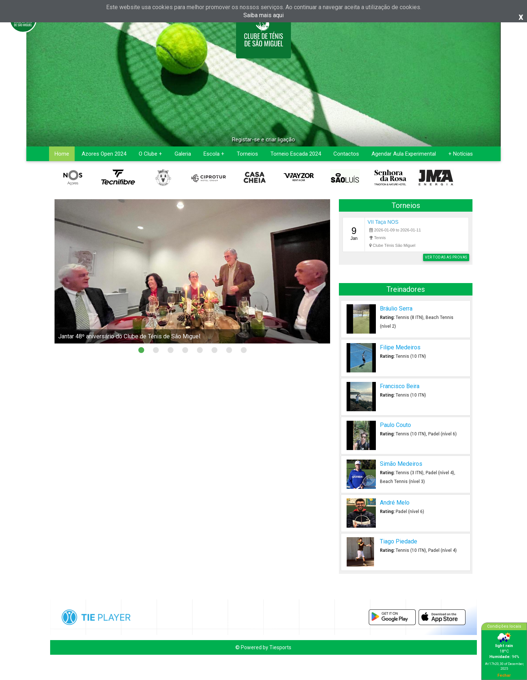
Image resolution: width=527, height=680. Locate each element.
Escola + (213, 154)
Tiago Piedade (398, 541)
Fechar (504, 675)
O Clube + (150, 154)
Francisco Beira (399, 386)
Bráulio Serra (396, 308)
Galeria (183, 154)
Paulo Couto (395, 424)
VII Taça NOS (383, 222)
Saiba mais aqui (263, 15)
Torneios (247, 154)
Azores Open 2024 (104, 154)
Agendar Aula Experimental (403, 154)
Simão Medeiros (401, 463)
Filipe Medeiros (400, 347)
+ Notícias (460, 154)
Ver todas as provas (446, 257)
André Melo (395, 502)
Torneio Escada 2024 (295, 154)
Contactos (346, 154)
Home (62, 154)
